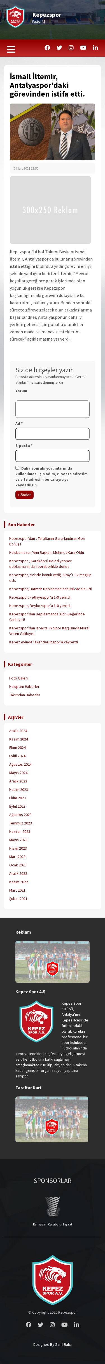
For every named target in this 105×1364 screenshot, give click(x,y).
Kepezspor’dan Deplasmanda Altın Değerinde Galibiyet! (47, 616)
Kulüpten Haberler (24, 686)
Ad (19, 423)
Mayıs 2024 (18, 772)
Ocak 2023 (18, 865)
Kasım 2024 (18, 739)
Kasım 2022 (18, 881)
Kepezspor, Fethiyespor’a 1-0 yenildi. (40, 597)
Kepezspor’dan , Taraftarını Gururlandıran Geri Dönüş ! (47, 541)
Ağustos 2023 (20, 814)
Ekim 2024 (17, 747)
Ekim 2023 (17, 797)
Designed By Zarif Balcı (52, 1344)
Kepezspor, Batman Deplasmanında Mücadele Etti (50, 588)
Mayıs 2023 (18, 839)
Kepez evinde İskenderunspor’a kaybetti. (44, 641)
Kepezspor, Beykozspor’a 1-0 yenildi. (40, 605)
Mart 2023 (17, 856)
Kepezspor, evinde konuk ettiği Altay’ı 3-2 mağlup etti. (50, 577)
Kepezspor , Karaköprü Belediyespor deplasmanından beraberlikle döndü (40, 563)
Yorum (21, 390)
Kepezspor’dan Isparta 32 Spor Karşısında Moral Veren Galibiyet (49, 630)
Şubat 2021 (18, 898)
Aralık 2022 (18, 873)
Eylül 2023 (17, 806)
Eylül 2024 (17, 755)
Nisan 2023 (18, 848)
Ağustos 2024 (20, 764)
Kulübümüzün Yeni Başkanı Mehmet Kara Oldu (46, 552)
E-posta (23, 445)
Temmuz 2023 (20, 823)
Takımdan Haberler (24, 694)
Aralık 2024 (18, 730)
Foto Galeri (18, 678)
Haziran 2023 (19, 831)
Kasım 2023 (18, 789)
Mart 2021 (17, 890)
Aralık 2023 (18, 781)
